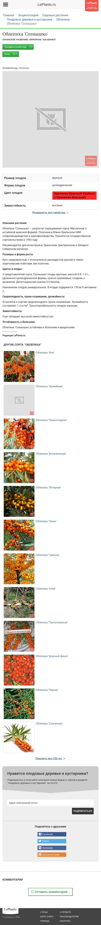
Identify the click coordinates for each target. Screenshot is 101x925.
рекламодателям (69, 916)
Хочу (12, 54)
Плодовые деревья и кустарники (29, 19)
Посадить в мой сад (19, 47)
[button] (52, 834)
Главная (8, 15)
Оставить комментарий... (50, 892)
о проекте (65, 912)
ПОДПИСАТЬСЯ (83, 811)
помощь (44, 921)
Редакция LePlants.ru (13, 335)
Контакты (65, 921)
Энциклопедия (28, 15)
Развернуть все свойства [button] (50, 212)
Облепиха (63, 19)
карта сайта (47, 916)
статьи (44, 912)
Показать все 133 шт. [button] (50, 758)
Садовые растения (55, 15)
